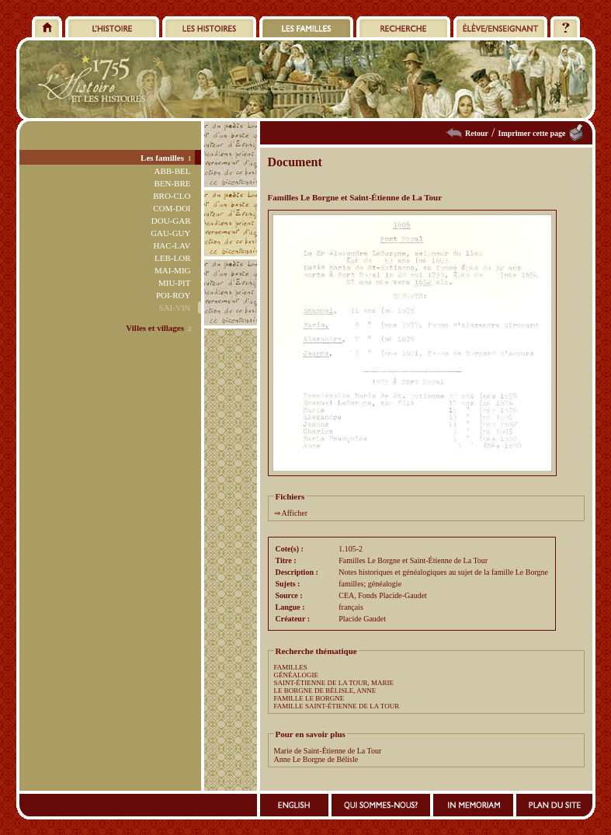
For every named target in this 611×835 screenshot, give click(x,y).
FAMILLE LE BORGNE (309, 698)
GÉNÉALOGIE (296, 675)
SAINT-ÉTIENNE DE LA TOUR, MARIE (334, 683)
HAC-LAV (171, 245)
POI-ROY (173, 295)
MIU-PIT (174, 282)
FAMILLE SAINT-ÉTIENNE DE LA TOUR (337, 706)
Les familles (162, 157)
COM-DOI (171, 208)
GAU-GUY (170, 233)
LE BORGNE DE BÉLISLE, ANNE (325, 690)
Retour (476, 133)
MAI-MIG (172, 270)
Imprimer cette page (531, 133)
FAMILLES (290, 667)
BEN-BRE (172, 183)
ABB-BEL (172, 171)
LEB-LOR (172, 258)
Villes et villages (155, 327)
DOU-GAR (171, 220)
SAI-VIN (175, 307)
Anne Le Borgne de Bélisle (316, 759)
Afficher (294, 513)
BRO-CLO (171, 195)
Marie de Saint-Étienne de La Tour (328, 750)
